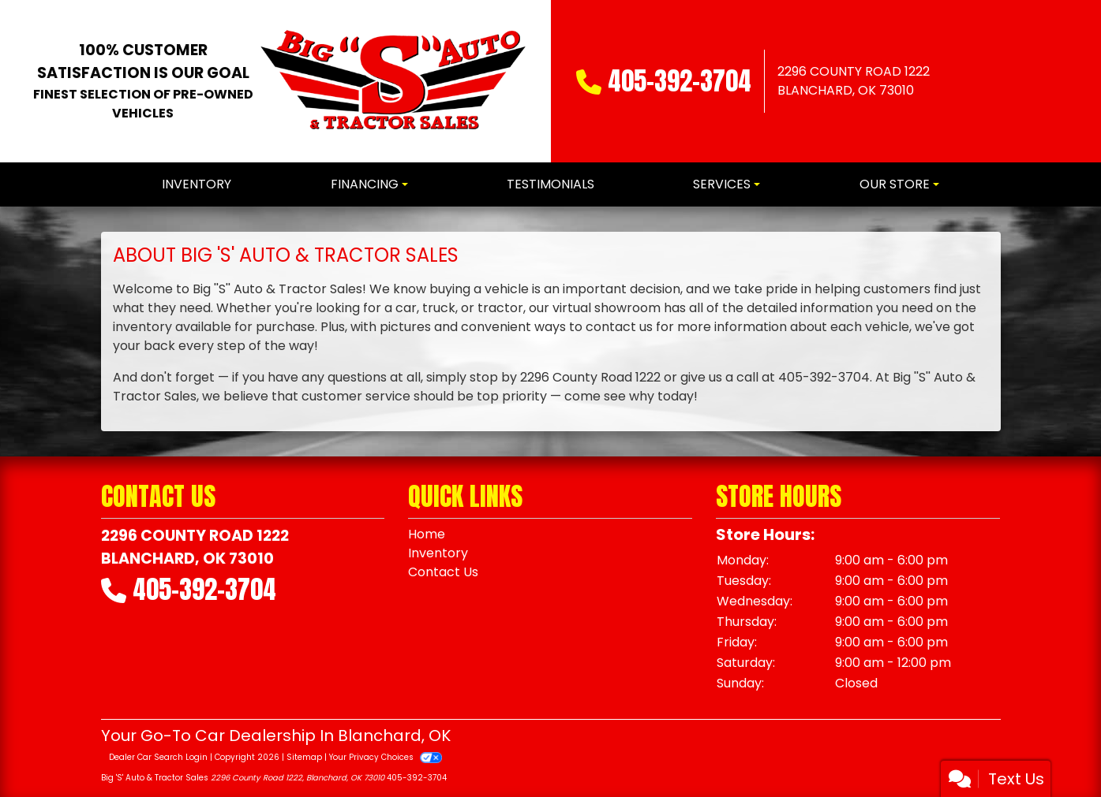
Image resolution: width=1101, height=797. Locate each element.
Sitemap (304, 757)
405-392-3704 (679, 80)
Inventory (438, 553)
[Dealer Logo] (392, 81)
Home (426, 534)
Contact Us (443, 572)
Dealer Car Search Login (158, 757)
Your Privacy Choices (385, 757)
